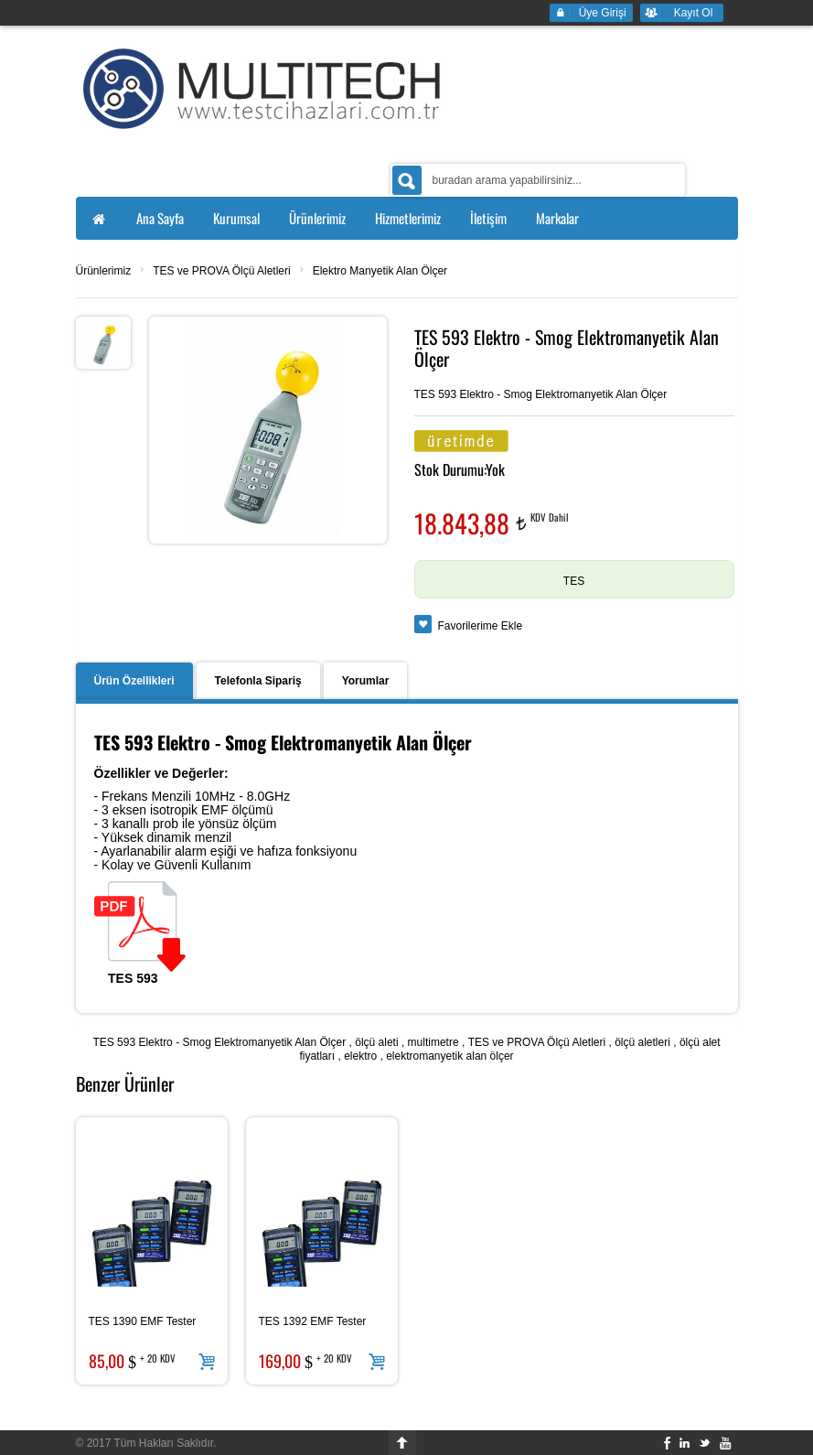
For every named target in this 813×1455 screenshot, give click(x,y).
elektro (360, 1056)
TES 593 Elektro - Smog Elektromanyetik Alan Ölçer (219, 1042)
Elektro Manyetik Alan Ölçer (380, 270)
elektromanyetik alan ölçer (449, 1056)
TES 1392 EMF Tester (313, 1321)
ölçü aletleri (642, 1042)
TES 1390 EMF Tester (143, 1321)
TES (573, 581)
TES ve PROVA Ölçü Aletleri (222, 270)
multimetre (433, 1042)
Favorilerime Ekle (480, 626)
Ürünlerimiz (104, 270)
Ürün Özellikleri (134, 680)
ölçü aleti (376, 1042)
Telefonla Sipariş (258, 680)
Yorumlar (366, 680)
